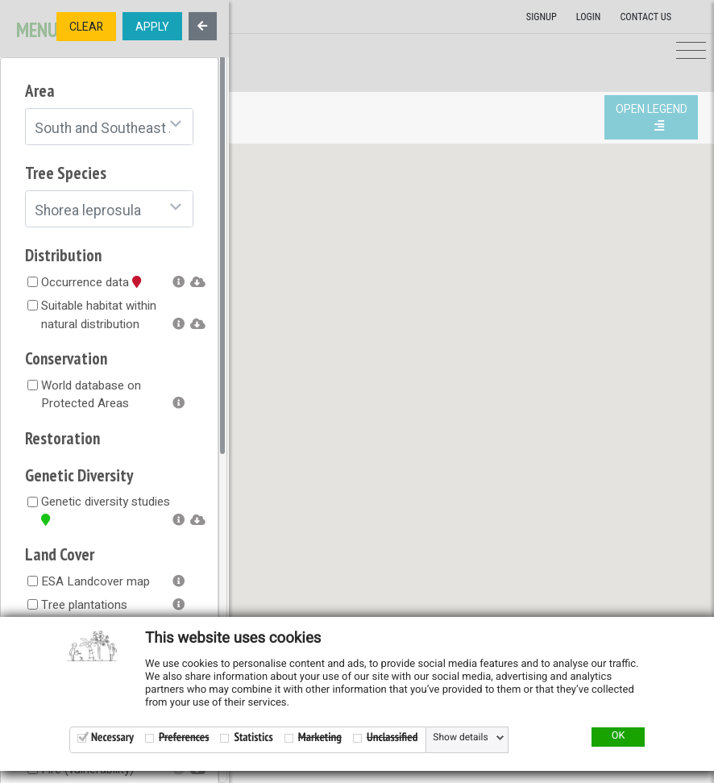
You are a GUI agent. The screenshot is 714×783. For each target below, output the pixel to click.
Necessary (112, 737)
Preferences (184, 737)
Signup (541, 17)
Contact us (645, 17)
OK (618, 736)
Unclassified (392, 737)
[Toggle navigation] (691, 51)
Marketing (320, 737)
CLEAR (86, 27)
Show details (460, 737)
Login (588, 17)
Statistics (253, 737)
